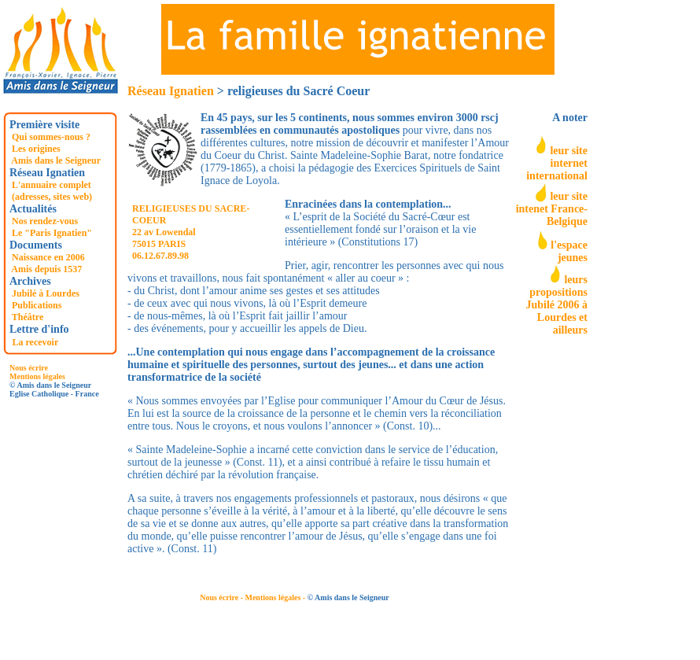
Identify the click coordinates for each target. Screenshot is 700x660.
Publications (36, 305)
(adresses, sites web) (52, 196)
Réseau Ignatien (170, 91)
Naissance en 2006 (48, 257)
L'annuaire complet (51, 184)
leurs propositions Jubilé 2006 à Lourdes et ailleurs (556, 305)
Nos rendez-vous (45, 221)
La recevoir (36, 342)
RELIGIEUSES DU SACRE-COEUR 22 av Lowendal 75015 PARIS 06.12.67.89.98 (190, 232)
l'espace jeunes (569, 251)
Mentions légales (37, 376)
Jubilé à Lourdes (45, 293)
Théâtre (27, 317)
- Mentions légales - (274, 597)
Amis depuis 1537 (46, 269)
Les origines (36, 148)
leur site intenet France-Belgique (552, 208)
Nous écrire (28, 367)
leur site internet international (557, 163)
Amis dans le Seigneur (56, 160)
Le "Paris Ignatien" (52, 232)
